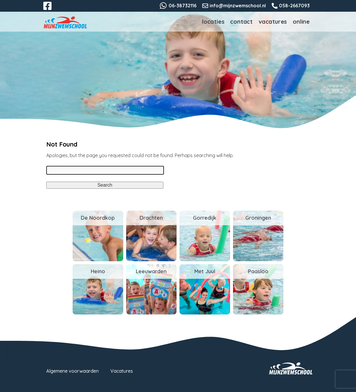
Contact (241, 21)
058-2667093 (294, 5)
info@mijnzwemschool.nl (238, 5)
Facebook (51, 9)
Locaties (213, 21)
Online (301, 21)
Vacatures (273, 21)
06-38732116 (182, 5)
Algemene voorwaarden (72, 371)
